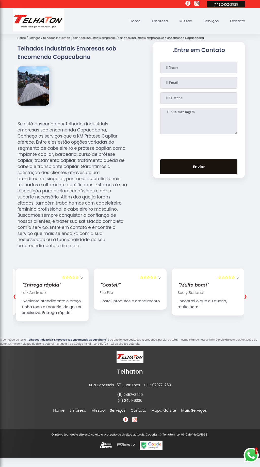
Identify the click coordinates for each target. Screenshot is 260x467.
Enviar (199, 167)
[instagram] (196, 4)
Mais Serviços (194, 410)
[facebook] (187, 4)
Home (132, 21)
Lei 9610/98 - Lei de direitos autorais (116, 344)
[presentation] (198, 146)
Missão (184, 21)
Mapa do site (163, 410)
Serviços (210, 21)
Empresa (157, 21)
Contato (237, 21)
